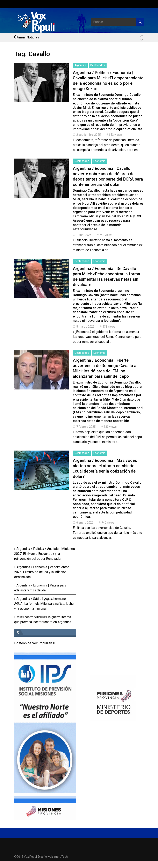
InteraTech (61, 856)
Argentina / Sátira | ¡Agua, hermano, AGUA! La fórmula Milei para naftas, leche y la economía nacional (44, 604)
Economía (99, 160)
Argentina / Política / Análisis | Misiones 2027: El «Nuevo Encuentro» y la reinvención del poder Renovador (44, 554)
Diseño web (45, 856)
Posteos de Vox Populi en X (34, 643)
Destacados (97, 65)
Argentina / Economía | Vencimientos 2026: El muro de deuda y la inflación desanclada (42, 572)
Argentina (80, 65)
